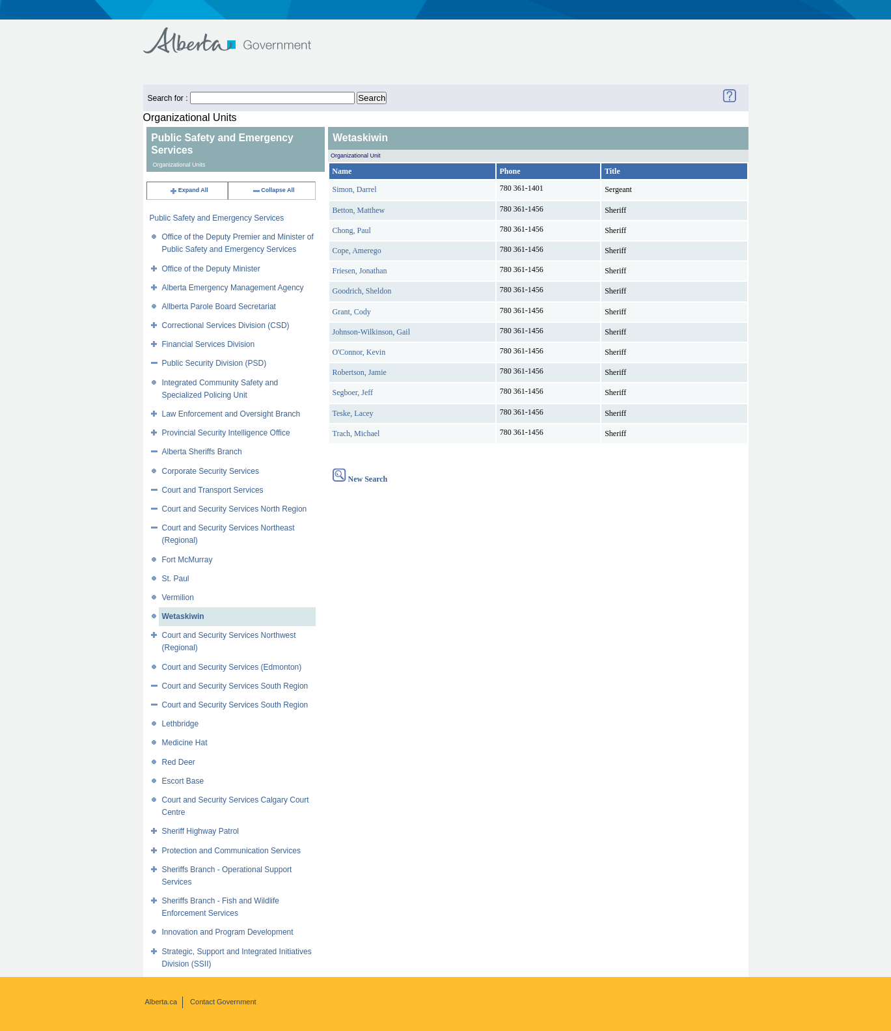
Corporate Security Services (210, 471)
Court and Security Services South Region (235, 686)
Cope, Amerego (357, 250)
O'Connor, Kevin (359, 352)
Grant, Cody (352, 311)
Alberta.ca (161, 1002)
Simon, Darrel (355, 189)
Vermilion (178, 597)
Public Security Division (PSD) (214, 363)
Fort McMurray (187, 559)
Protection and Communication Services (231, 850)
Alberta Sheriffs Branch (202, 451)
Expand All (188, 190)
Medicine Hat (185, 742)
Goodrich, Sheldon (362, 291)
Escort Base (183, 781)
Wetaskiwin (183, 616)
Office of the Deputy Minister (211, 268)
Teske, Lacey (353, 413)
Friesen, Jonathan (360, 270)
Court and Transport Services (213, 490)
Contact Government (223, 1002)
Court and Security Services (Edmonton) (232, 667)
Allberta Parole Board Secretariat (219, 306)
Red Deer (178, 762)
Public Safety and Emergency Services (217, 218)
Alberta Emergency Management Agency (233, 287)
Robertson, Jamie (360, 372)
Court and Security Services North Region (234, 509)
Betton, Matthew (359, 210)
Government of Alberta (238, 34)
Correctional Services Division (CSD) (226, 325)
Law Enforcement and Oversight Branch (231, 414)
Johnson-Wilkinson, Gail (372, 332)
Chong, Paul (352, 230)
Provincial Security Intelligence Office (226, 432)
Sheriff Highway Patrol (201, 831)
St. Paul (175, 578)
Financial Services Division (208, 344)
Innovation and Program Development (228, 932)
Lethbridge (180, 723)
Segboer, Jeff (353, 392)
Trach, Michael (356, 433)
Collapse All (273, 190)
